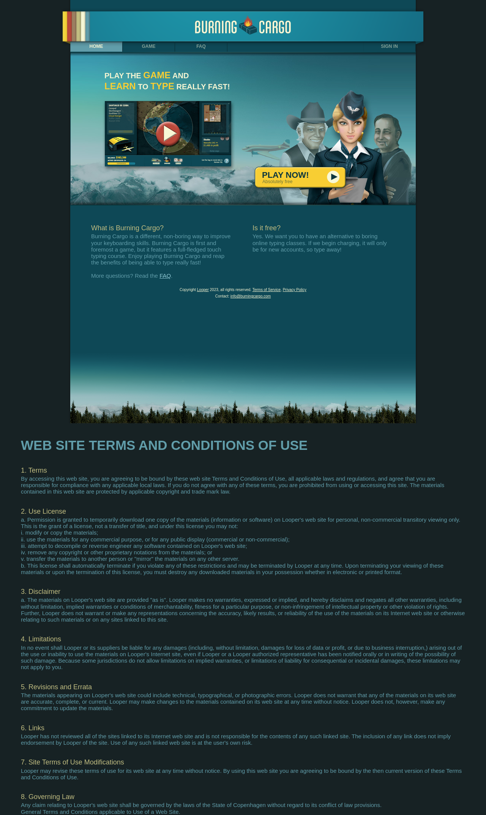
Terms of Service (266, 290)
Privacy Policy (294, 290)
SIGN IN (389, 46)
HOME (96, 46)
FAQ (201, 46)
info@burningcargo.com (250, 296)
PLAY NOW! (307, 177)
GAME (149, 46)
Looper (203, 290)
